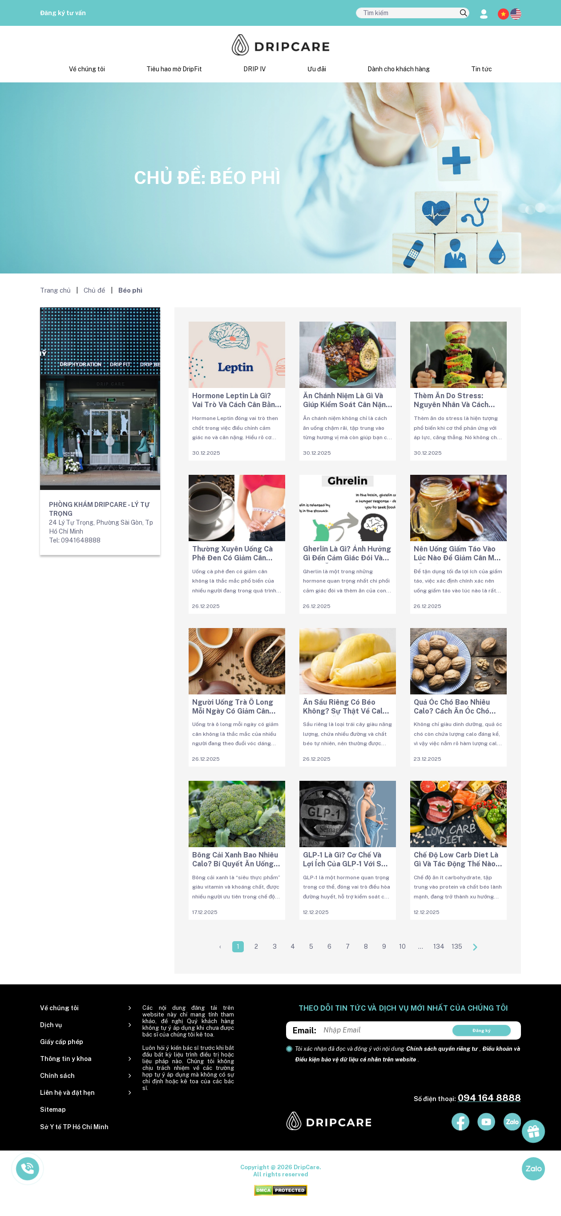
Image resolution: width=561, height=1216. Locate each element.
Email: (304, 1030)
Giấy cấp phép (61, 1041)
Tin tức (481, 69)
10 (402, 946)
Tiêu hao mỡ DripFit (174, 69)
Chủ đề (94, 290)
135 (457, 946)
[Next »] (475, 946)
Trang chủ (55, 290)
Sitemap (53, 1109)
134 (438, 946)
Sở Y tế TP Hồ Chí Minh (74, 1126)
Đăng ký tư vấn (63, 12)
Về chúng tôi (87, 69)
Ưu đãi (316, 69)
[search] (463, 13)
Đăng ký (481, 1030)
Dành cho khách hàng (398, 69)
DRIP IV (254, 69)
